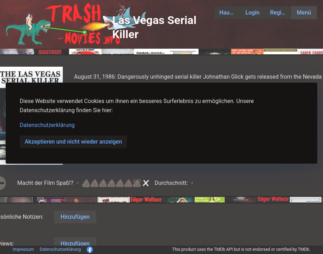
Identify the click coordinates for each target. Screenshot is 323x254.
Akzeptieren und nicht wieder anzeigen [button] (73, 141)
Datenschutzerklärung (47, 125)
